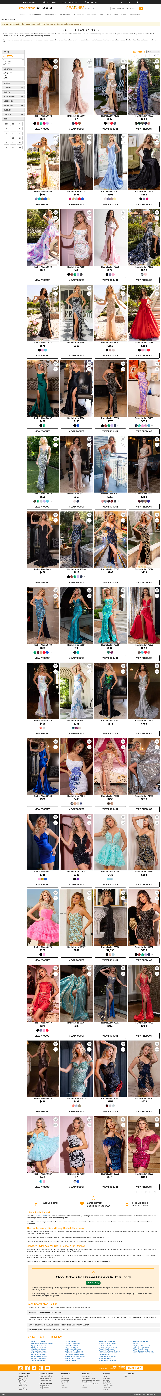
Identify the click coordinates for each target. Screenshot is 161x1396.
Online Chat (44, 8)
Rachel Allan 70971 (110, 267)
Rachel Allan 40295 (144, 1174)
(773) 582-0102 (44, 1386)
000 (6, 124)
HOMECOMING (51, 14)
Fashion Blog (86, 1376)
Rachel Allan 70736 (43, 796)
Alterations (106, 1380)
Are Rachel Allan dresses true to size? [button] (45, 1313)
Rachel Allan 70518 (110, 418)
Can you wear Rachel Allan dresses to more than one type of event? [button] (59, 1325)
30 (20, 147)
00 (13, 124)
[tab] (93, 1313)
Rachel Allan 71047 (110, 343)
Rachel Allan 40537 (144, 947)
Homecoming (65, 1378)
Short (7, 78)
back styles (10, 96)
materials (8, 105)
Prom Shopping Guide (88, 1378)
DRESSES (23, 14)
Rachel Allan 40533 (76, 1174)
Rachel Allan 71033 (43, 343)
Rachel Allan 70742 (144, 720)
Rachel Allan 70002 (43, 116)
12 (20, 133)
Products (11, 19)
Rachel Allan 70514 (144, 569)
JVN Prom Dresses (71, 1347)
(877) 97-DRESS (44, 1388)
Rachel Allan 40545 (76, 796)
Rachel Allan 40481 (43, 872)
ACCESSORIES (134, 14)
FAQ (83, 1386)
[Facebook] (27, 1368)
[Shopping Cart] (129, 2)
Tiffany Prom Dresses (140, 1349)
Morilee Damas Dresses (73, 1358)
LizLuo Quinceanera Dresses (75, 1355)
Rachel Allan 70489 (43, 645)
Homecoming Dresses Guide (91, 1380)
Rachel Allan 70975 (144, 267)
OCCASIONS (79, 14)
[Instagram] (20, 1368)
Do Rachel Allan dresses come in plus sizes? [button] (48, 1330)
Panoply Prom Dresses (107, 1341)
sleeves (7, 110)
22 (13, 143)
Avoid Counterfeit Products (90, 1384)
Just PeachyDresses (72, 1345)
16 (13, 138)
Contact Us (106, 1378)
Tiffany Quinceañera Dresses (143, 1351)
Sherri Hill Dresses (105, 1358)
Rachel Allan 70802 (43, 569)
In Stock (8, 64)
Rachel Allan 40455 (76, 1098)
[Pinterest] (41, 1368)
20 (6, 143)
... (150, 55)
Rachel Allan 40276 (43, 947)
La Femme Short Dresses (74, 1353)
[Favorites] (120, 2)
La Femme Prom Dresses (74, 1351)
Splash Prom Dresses (140, 1341)
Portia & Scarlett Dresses (107, 1343)
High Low (8, 73)
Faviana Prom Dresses (39, 1357)
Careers (105, 1390)
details (7, 114)
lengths (8, 69)
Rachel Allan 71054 (76, 343)
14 (6, 138)
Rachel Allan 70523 (110, 494)
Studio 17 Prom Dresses (141, 1345)
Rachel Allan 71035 (144, 343)
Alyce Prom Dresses (38, 1341)
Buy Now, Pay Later (70, 2)
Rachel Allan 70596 (110, 796)
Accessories (64, 1388)
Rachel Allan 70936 (110, 947)
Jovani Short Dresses (72, 1343)
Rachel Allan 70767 (110, 1023)
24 (20, 143)
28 (13, 147)
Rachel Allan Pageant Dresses (109, 1351)
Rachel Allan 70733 (110, 720)
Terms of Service (108, 1386)
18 (20, 138)
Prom (62, 1376)
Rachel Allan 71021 (76, 720)
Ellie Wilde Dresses (38, 1355)
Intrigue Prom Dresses (39, 1358)
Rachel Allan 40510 (144, 872)
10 (13, 133)
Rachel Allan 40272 (110, 1174)
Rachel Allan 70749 (43, 720)
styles (7, 83)
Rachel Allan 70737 (76, 494)
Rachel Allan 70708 (110, 645)
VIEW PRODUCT (42, 129)
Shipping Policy (107, 1384)
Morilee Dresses (70, 1360)
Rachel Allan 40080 (76, 267)
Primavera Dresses (105, 1345)
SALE (102, 14)
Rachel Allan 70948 (43, 494)
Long (7, 75)
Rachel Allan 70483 (144, 418)
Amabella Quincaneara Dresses (42, 1343)
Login (125, 1376)
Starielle (136, 1343)
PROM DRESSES (36, 14)
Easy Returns (49, 2)
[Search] (141, 8)
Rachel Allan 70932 (110, 191)
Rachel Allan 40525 (76, 872)
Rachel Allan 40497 (110, 1098)
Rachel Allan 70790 (144, 1023)
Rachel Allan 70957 (144, 191)
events (7, 92)
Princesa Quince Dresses (108, 1347)
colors (7, 88)
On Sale (8, 61)
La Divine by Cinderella (73, 1349)
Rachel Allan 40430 (110, 872)
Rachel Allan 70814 (43, 1098)
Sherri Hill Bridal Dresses (107, 1357)
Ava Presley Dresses (38, 1345)
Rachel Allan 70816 (76, 645)
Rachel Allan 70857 (43, 418)
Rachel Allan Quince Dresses (109, 1353)
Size (5, 119)
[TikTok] (34, 1368)
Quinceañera (65, 1380)
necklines (8, 101)
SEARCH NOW (134, 1368)
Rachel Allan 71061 (110, 116)
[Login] (137, 2)
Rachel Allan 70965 (43, 191)
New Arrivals (112, 14)
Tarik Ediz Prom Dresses (141, 1347)
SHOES (123, 14)
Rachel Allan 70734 (76, 569)
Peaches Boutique (138, 1394)
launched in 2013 (42, 1216)
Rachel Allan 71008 (76, 116)
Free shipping (91, 2)
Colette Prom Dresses (39, 1353)
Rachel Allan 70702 (76, 418)
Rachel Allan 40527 (43, 1174)
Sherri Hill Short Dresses (107, 1360)
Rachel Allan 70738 (76, 191)
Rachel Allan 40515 (144, 1098)
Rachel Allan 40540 (43, 1023)
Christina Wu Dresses (38, 1349)
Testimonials (106, 1388)
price (6, 52)
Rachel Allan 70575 (110, 569)
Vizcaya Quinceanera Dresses (143, 1353)
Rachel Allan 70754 (76, 1023)
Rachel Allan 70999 (144, 116)
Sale (62, 1384)
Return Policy (107, 1382)
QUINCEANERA (65, 14)
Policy (3, 1394)
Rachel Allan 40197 (76, 947)
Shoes (63, 1386)
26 (6, 147)
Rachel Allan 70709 (144, 796)
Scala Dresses (104, 1355)
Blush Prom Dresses (38, 1347)
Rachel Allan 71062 (144, 494)
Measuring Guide (87, 1382)
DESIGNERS (92, 14)
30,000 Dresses (28, 2)
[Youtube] (47, 1368)
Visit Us (105, 1376)
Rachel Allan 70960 (43, 267)
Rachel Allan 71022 (144, 645)
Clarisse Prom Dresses (39, 1351)
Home (3, 19)
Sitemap (84, 1388)
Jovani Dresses (70, 1341)
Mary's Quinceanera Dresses (75, 1357)
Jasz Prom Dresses (38, 1360)
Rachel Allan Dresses (106, 1349)
